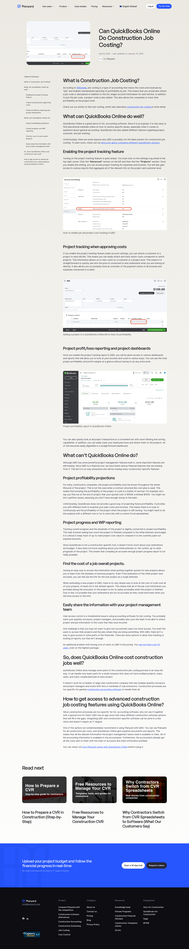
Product (63, 6)
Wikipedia (82, 87)
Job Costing (64, 930)
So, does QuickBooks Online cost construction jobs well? (36, 153)
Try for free (164, 6)
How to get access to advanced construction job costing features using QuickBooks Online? (36, 161)
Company (91, 900)
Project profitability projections (37, 123)
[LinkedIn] (27, 919)
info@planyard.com (31, 904)
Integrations (149, 900)
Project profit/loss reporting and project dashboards (38, 111)
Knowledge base (122, 907)
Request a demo (156, 865)
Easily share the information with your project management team (38, 145)
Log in (150, 6)
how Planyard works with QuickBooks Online (104, 747)
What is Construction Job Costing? (37, 82)
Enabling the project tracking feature (37, 96)
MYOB (146, 923)
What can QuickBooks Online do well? (36, 88)
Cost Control (64, 934)
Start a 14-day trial (133, 865)
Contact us (92, 911)
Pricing (94, 6)
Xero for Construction (153, 907)
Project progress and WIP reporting (35, 130)
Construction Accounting (69, 921)
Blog (89, 920)
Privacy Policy (93, 924)
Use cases (47, 6)
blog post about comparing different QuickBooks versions (130, 142)
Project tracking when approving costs (38, 104)
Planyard (110, 59)
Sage (145, 918)
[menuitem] (128, 6)
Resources (107, 6)
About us (91, 907)
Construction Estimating (69, 926)
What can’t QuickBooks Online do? (37, 118)
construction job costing (139, 107)
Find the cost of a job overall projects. (37, 137)
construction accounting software (104, 689)
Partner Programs (123, 911)
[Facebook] (23, 919)
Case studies (80, 6)
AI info (118, 930)
